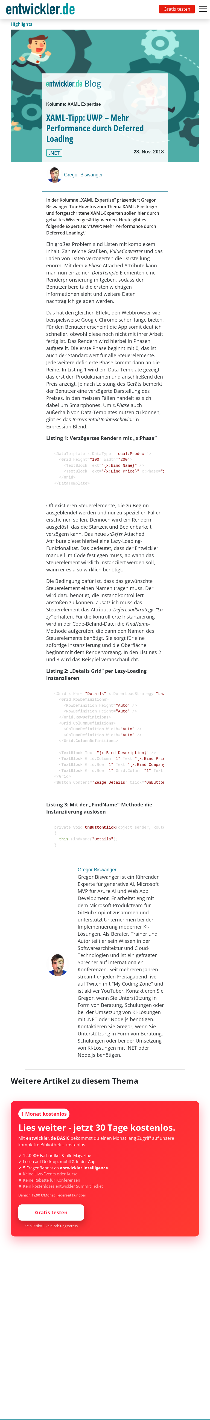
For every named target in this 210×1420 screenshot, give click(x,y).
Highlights (21, 24)
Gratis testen (177, 9)
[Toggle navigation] (41, 9)
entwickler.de (40, 10)
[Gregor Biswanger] (55, 174)
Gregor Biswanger (83, 175)
